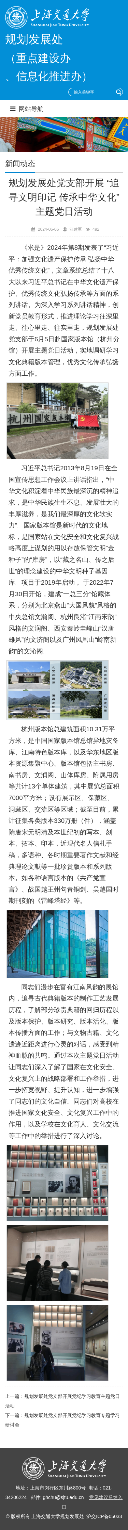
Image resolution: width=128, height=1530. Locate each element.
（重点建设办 (38, 58)
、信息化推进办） (49, 76)
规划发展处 (34, 39)
